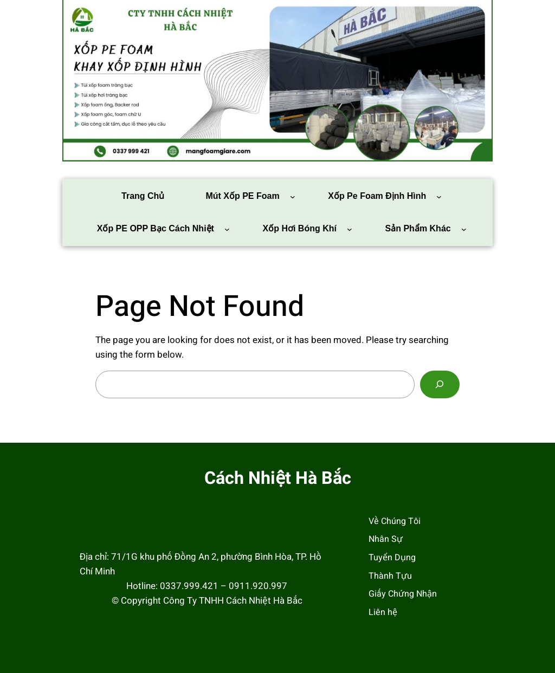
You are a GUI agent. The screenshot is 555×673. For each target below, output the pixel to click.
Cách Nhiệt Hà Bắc (277, 478)
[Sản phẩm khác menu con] (464, 229)
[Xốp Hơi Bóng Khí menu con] (349, 229)
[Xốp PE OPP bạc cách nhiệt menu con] (227, 229)
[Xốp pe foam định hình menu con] (439, 196)
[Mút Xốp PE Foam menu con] (292, 196)
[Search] (440, 384)
